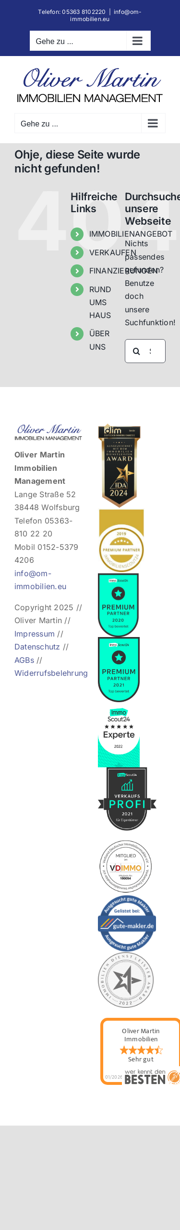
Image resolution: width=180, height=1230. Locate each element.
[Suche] (137, 351)
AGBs (24, 660)
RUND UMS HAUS (100, 302)
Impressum (34, 633)
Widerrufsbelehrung (51, 673)
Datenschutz (37, 646)
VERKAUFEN (112, 252)
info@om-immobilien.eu (106, 15)
